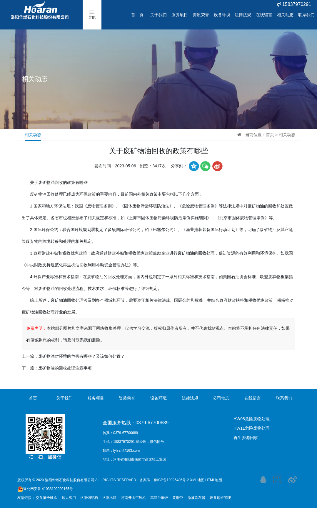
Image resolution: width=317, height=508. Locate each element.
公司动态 (221, 398)
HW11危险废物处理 (251, 428)
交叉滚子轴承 (46, 498)
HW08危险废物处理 (251, 418)
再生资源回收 (245, 437)
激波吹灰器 (196, 498)
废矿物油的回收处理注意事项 (65, 368)
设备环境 (222, 14)
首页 (270, 134)
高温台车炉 (159, 498)
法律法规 (243, 14)
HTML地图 (213, 480)
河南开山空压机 (133, 498)
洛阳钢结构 (89, 498)
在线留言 (264, 14)
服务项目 (179, 14)
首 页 (137, 14)
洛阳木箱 (109, 498)
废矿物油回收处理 (46, 194)
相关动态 (285, 14)
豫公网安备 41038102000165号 (45, 489)
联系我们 (306, 14)
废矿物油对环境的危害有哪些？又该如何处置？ (81, 356)
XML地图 (197, 480)
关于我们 (158, 14)
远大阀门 (69, 498)
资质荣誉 (201, 14)
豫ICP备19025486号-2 (171, 480)
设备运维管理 (220, 498)
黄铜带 (177, 498)
